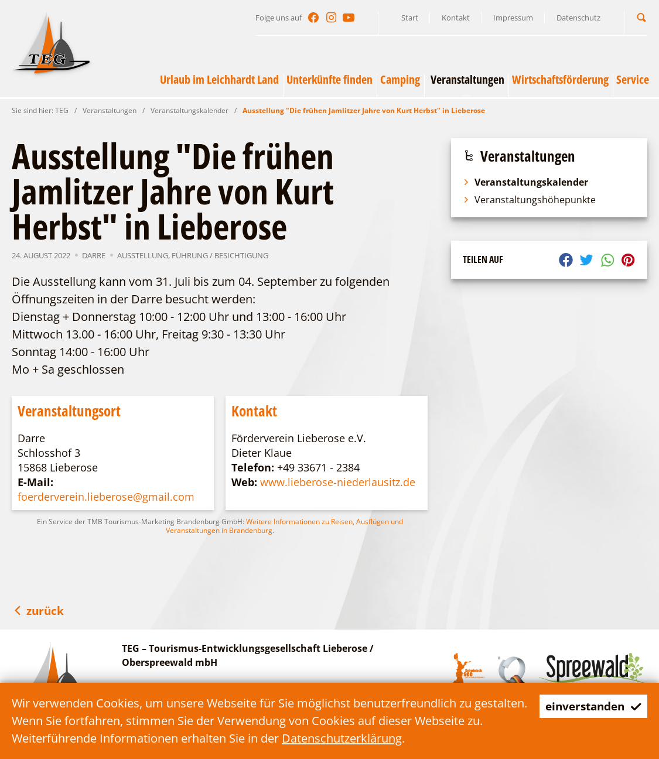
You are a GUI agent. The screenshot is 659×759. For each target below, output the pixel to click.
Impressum (513, 17)
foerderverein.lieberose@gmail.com (106, 497)
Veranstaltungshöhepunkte (529, 200)
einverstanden (590, 706)
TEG (62, 110)
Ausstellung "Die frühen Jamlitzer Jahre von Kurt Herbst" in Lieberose (364, 110)
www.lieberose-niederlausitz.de (337, 482)
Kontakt (456, 17)
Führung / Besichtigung (220, 255)
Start (409, 17)
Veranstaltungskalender (189, 110)
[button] (641, 17)
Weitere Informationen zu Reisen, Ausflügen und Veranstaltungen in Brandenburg (284, 526)
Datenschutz (578, 17)
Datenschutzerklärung (360, 738)
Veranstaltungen (109, 110)
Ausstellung (142, 255)
